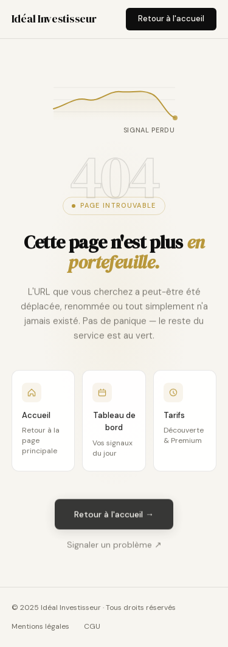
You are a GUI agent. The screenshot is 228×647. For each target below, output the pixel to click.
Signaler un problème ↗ (114, 547)
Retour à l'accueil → (114, 516)
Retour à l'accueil (171, 18)
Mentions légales (40, 626)
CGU (92, 626)
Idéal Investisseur (54, 18)
